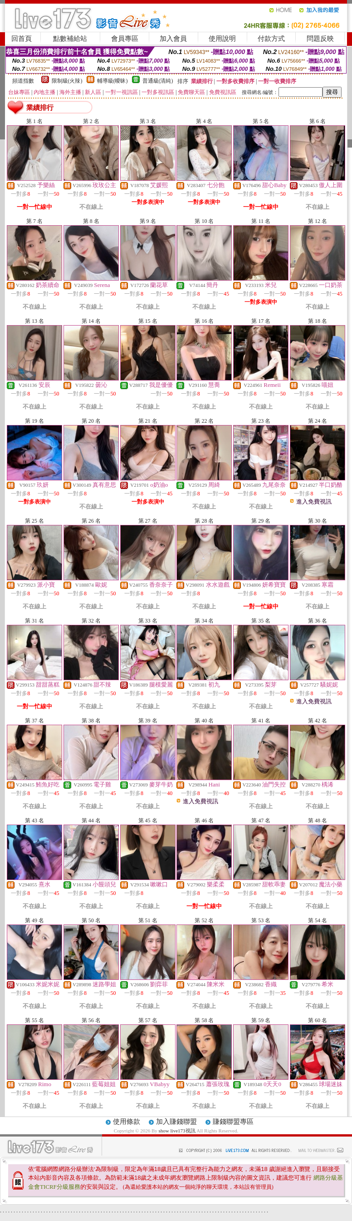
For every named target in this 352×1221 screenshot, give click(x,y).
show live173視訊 (177, 1130)
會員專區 (124, 38)
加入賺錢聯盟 (176, 1121)
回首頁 (21, 38)
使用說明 (222, 38)
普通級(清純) (157, 81)
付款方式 (271, 38)
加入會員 (173, 38)
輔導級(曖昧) (112, 81)
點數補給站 (70, 38)
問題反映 (320, 38)
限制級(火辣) (67, 81)
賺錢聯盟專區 (233, 1121)
